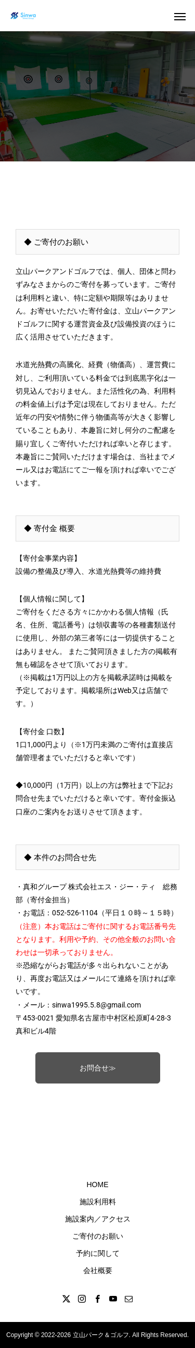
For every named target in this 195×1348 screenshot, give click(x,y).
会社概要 (97, 1270)
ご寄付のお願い (97, 1236)
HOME (98, 1184)
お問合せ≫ (98, 1068)
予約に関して (98, 1253)
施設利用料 (98, 1202)
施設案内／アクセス (98, 1219)
